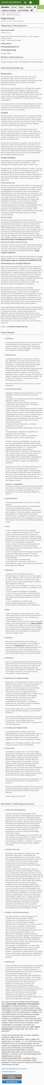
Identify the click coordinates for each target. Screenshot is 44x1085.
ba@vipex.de (19, 645)
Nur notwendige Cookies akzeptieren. (12, 1077)
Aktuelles (5, 7)
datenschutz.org (21, 326)
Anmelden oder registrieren (11, 2)
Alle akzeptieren (12, 1082)
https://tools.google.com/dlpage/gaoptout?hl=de (17, 239)
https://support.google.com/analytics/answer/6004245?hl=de (21, 260)
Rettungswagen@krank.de (10, 47)
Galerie (29, 7)
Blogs (21, 7)
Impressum (23, 1069)
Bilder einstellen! (36, 623)
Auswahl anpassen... (9, 1072)
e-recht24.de (11, 326)
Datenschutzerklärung (10, 1069)
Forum (14, 7)
